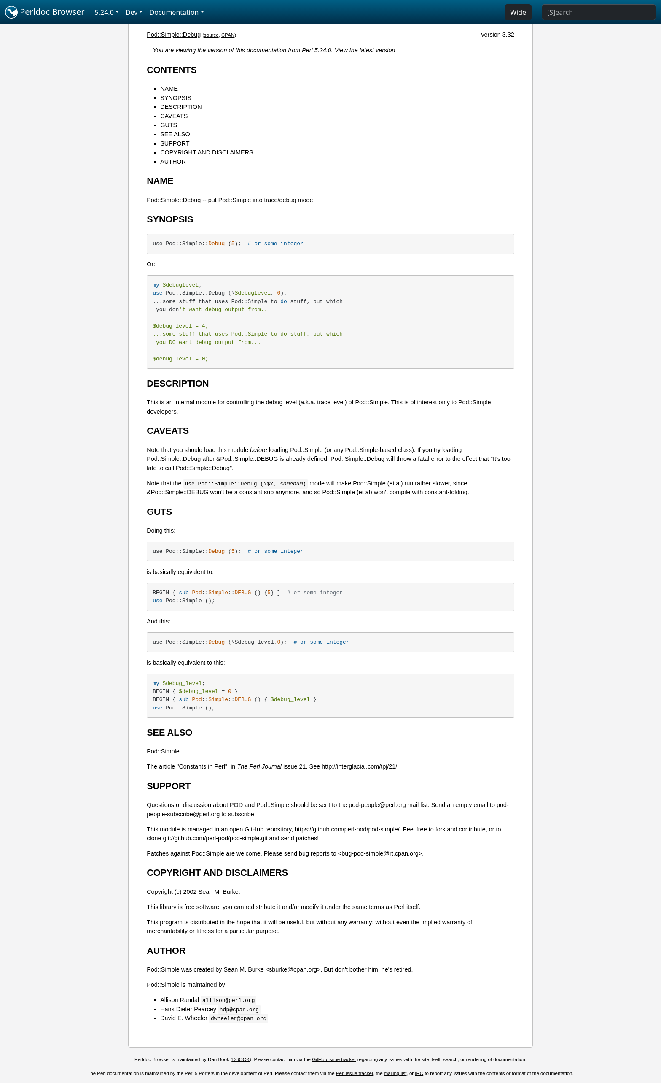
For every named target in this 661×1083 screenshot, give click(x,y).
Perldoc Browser (45, 12)
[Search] (599, 12)
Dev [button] (132, 12)
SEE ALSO (175, 134)
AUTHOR (173, 161)
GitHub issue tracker (334, 1059)
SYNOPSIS (175, 98)
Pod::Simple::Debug (174, 34)
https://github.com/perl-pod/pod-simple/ (347, 829)
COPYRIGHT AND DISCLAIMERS (206, 152)
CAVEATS (174, 116)
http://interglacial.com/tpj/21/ (359, 766)
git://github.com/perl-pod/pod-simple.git (215, 838)
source (211, 35)
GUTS (168, 125)
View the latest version (365, 50)
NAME (169, 88)
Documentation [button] (174, 12)
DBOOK (241, 1059)
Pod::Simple (163, 751)
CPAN (227, 35)
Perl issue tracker (354, 1073)
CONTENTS (172, 70)
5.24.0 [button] (104, 12)
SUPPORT (174, 143)
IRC (419, 1073)
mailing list (395, 1073)
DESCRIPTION (181, 106)
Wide (518, 12)
